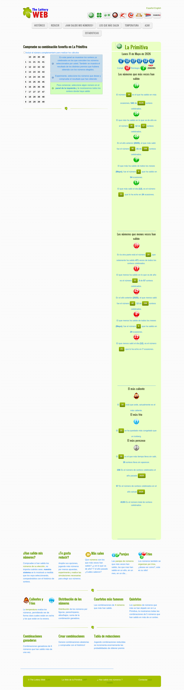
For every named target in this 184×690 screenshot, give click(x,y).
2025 (141, 476)
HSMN (110, 683)
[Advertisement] (136, 215)
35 (121, 456)
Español (150, 8)
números (93, 560)
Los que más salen (109, 25)
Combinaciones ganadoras (32, 638)
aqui (150, 680)
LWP (85, 680)
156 (145, 149)
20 (148, 255)
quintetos (137, 605)
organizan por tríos (146, 564)
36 (131, 126)
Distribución (64, 609)
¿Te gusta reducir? (65, 555)
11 (135, 280)
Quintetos (135, 599)
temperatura (31, 609)
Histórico (39, 25)
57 (143, 126)
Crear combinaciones (71, 636)
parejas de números (125, 561)
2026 (141, 492)
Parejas (124, 554)
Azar (147, 25)
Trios (149, 554)
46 (132, 149)
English (157, 8)
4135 (141, 103)
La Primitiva (136, 47)
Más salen (97, 553)
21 (121, 349)
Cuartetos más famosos (108, 599)
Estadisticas (92, 33)
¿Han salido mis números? (79, 25)
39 (129, 95)
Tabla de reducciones (107, 636)
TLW (48, 680)
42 (132, 303)
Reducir (55, 25)
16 (122, 405)
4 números (120, 605)
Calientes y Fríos (36, 601)
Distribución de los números (70, 601)
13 (121, 194)
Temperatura (132, 25)
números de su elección (34, 566)
